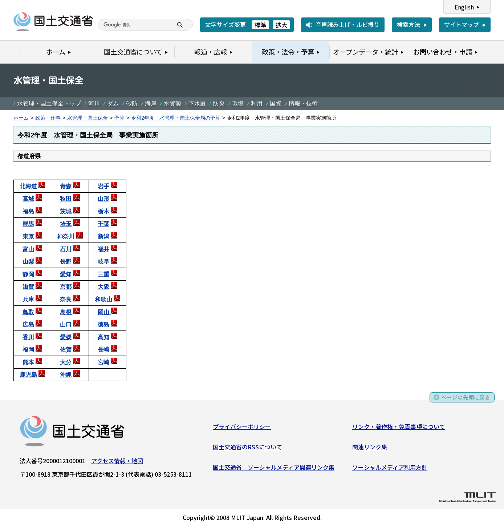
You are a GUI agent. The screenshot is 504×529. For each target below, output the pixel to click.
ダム (113, 103)
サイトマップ (461, 24)
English (464, 7)
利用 (257, 103)
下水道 (197, 103)
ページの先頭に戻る (464, 401)
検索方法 (408, 24)
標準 (260, 24)
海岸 (151, 103)
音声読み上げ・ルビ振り (347, 24)
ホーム (21, 118)
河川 (94, 103)
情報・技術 (303, 103)
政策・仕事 (48, 118)
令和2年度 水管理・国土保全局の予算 (175, 118)
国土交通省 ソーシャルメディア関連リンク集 (273, 468)
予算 (119, 118)
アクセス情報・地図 (117, 462)
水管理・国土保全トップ (49, 103)
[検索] (120, 24)
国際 (275, 103)
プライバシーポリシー (242, 428)
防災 (219, 103)
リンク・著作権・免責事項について (398, 428)
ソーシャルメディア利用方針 (389, 468)
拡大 (281, 24)
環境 (238, 103)
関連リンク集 (369, 448)
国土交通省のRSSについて (247, 448)
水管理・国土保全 (87, 118)
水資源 (172, 103)
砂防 (132, 103)
